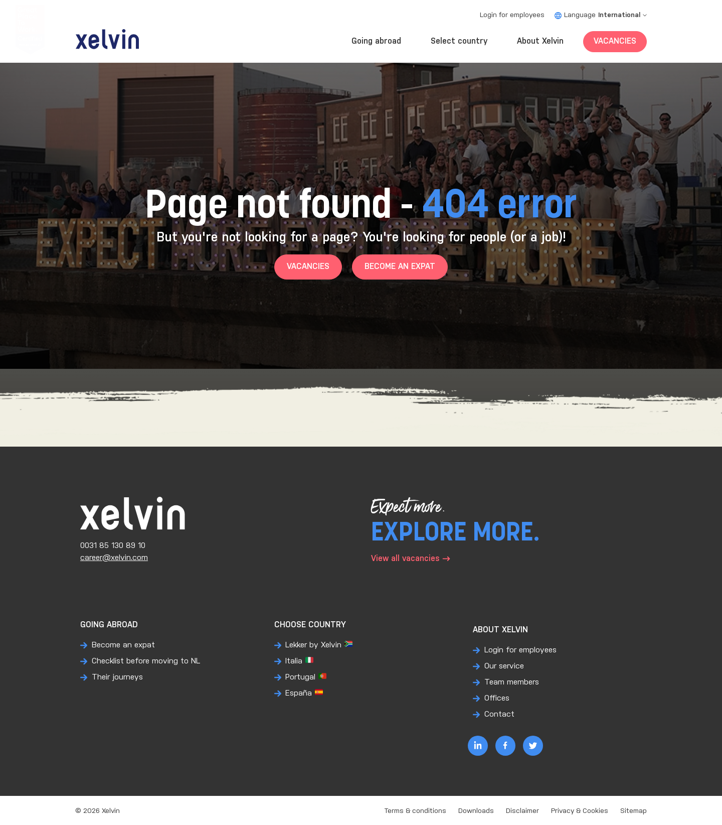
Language (601, 15)
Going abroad (376, 41)
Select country (459, 41)
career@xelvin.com (114, 558)
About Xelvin (540, 41)
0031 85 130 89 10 (112, 545)
